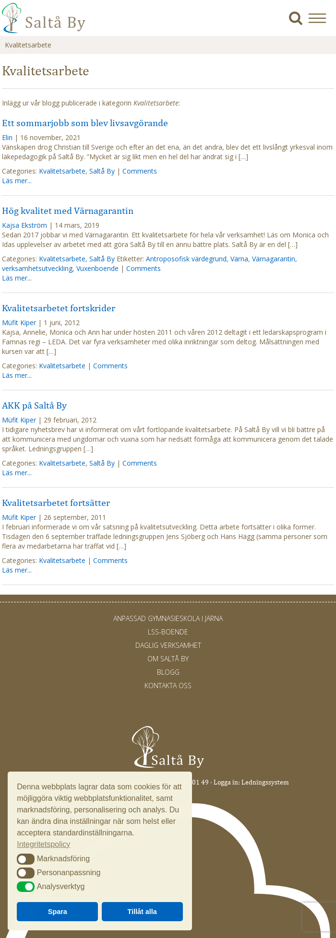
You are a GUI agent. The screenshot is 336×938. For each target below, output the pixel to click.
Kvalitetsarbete (62, 171)
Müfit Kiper (19, 322)
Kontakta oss (168, 685)
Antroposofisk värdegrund (186, 258)
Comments (139, 171)
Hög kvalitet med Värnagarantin (67, 210)
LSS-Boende (168, 631)
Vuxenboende (97, 268)
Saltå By (102, 171)
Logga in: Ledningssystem (251, 782)
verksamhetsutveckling (37, 268)
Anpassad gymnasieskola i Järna (168, 618)
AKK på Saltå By (34, 405)
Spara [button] (57, 911)
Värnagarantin (273, 258)
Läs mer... (17, 180)
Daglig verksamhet (168, 645)
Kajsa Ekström (24, 225)
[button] (321, 18)
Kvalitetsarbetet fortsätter (56, 502)
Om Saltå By (168, 658)
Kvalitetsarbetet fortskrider (58, 308)
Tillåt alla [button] (142, 911)
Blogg (168, 672)
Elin (7, 137)
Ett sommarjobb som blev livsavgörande (85, 122)
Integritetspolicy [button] (43, 844)
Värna (239, 258)
